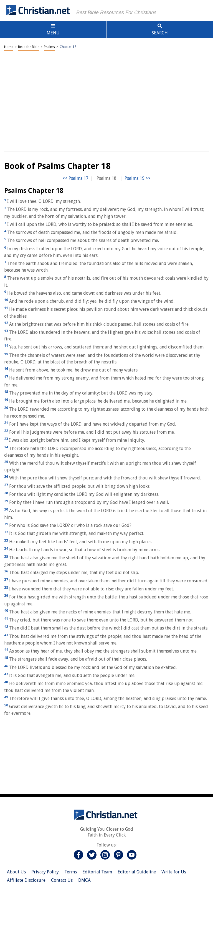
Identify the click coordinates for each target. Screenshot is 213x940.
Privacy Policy (45, 872)
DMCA (84, 880)
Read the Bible (28, 47)
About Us (16, 872)
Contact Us (62, 880)
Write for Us (173, 872)
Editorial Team (97, 872)
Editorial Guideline (137, 872)
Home (8, 47)
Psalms (49, 47)
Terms (70, 872)
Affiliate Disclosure (26, 880)
